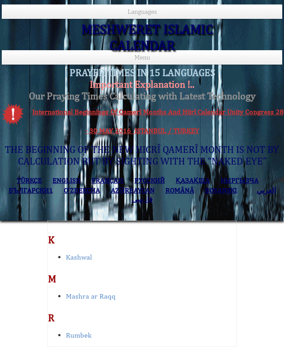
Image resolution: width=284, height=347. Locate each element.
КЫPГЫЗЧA (239, 180)
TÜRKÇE (29, 180)
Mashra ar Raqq (91, 296)
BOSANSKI (221, 190)
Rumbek (78, 335)
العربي (266, 190)
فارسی (142, 199)
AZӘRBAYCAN (133, 190)
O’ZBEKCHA (82, 190)
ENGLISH (66, 180)
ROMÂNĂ (179, 190)
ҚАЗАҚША (193, 180)
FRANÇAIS (107, 180)
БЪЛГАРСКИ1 (31, 190)
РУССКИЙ (149, 180)
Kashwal (79, 257)
